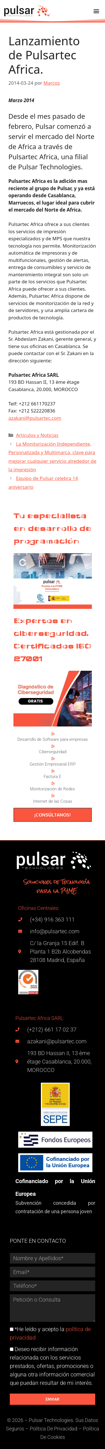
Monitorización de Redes (52, 788)
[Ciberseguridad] (53, 746)
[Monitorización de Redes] (53, 784)
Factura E (52, 776)
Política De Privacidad (53, 1429)
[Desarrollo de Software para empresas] (53, 734)
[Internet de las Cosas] (53, 796)
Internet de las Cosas (52, 801)
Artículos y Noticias (37, 435)
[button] (96, 10)
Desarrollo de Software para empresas (52, 739)
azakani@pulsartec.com (34, 418)
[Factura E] (53, 771)
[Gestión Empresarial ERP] (53, 759)
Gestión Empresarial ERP (53, 764)
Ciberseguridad (52, 751)
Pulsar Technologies (51, 1420)
